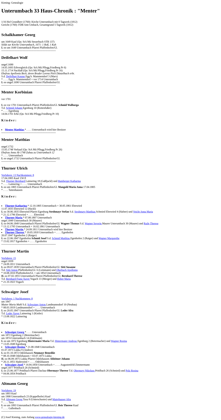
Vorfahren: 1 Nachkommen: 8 (17, 298)
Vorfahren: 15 (8, 258)
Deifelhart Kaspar (16, 76)
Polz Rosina (132, 370)
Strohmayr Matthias (85, 211)
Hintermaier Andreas (66, 341)
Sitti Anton (12, 270)
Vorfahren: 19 (8, 390)
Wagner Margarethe (109, 238)
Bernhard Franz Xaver (18, 278)
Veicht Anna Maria (143, 211)
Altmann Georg (14, 399)
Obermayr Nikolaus (84, 370)
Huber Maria (64, 278)
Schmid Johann (14, 108)
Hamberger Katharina (69, 181)
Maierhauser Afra (61, 399)
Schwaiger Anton (36, 304)
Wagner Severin (93, 223)
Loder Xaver (13, 313)
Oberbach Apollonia (67, 270)
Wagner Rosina (119, 341)
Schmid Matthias (61, 238)
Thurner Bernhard (16, 181)
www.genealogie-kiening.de (49, 417)
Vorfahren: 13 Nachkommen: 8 (17, 175)
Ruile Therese (151, 223)
